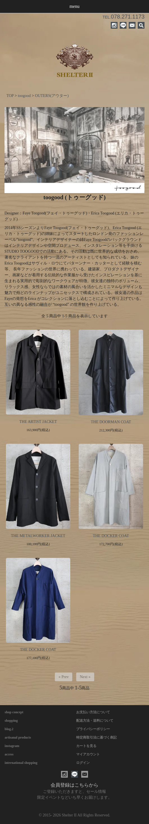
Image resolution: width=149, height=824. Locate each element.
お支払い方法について (93, 712)
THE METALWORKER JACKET (38, 536)
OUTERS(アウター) (52, 96)
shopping (11, 721)
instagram (12, 746)
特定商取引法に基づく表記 (96, 737)
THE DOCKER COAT (111, 536)
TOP (10, 96)
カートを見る (86, 746)
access (9, 754)
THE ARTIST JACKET (38, 422)
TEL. (124, 17)
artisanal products (18, 737)
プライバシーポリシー (93, 729)
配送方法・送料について (94, 721)
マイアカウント (88, 754)
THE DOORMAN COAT (111, 422)
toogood (24, 96)
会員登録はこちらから (74, 785)
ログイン (83, 763)
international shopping (21, 763)
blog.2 (9, 729)
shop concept (14, 712)
